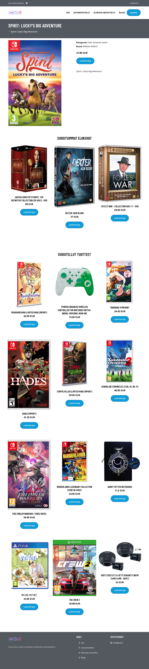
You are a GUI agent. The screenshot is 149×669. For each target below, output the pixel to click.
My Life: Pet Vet (29, 595)
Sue (68, 12)
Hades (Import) (29, 413)
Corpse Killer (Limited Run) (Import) (74, 391)
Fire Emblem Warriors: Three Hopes (29, 513)
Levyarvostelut (81, 12)
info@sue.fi (134, 3)
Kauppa (133, 12)
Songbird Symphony (119, 307)
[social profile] (26, 3)
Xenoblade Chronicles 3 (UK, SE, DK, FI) (119, 386)
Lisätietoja (85, 61)
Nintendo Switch (100, 42)
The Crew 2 (74, 599)
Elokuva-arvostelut (105, 12)
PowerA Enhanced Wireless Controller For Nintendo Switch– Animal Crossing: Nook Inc (74, 310)
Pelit (90, 42)
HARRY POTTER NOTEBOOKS (120, 486)
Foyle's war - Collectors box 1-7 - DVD (120, 206)
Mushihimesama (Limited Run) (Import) (29, 312)
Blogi (122, 12)
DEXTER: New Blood (74, 213)
